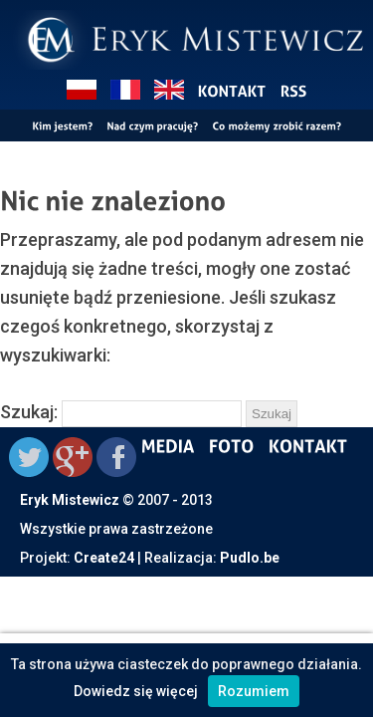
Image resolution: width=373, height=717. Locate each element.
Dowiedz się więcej (136, 691)
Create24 (104, 558)
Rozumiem (253, 691)
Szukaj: (29, 411)
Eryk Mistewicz (69, 500)
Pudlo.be (250, 558)
